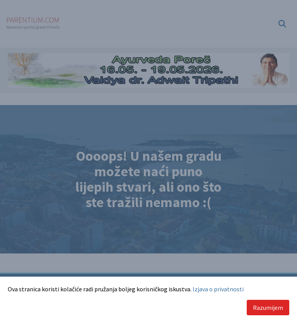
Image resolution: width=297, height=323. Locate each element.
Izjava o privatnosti (218, 289)
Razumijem (268, 307)
